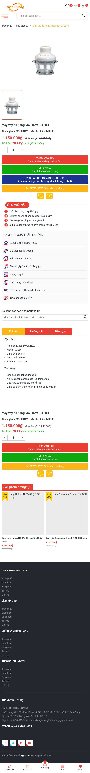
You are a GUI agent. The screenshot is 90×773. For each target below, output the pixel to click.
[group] (45, 59)
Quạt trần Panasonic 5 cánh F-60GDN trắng (66, 538)
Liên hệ (5, 594)
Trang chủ (7, 578)
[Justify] (84, 15)
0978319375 (36, 188)
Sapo (49, 755)
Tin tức (5, 590)
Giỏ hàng (45, 768)
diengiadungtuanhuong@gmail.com (54, 720)
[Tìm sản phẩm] (52, 15)
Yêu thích (80, 769)
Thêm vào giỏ (45, 160)
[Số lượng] (13, 150)
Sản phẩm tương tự (16, 487)
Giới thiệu (7, 582)
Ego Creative (27, 755)
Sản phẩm (7, 586)
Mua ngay (45, 170)
